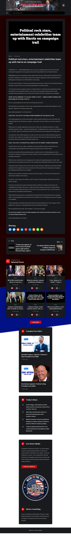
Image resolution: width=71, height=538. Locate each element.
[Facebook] (10, 229)
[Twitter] (14, 229)
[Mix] (33, 229)
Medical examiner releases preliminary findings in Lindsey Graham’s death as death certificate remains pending (37, 421)
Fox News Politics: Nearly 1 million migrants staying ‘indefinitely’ (46, 248)
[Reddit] (18, 229)
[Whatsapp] (37, 229)
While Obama (12, 75)
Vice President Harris (24, 69)
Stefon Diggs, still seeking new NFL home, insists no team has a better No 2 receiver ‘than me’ (38, 407)
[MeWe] (29, 229)
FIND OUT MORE (29, 466)
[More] (41, 229)
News (10, 56)
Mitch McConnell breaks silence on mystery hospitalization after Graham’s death (36, 414)
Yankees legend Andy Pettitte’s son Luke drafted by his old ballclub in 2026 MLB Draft (37, 429)
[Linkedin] (21, 229)
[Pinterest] (25, 229)
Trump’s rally (42, 179)
